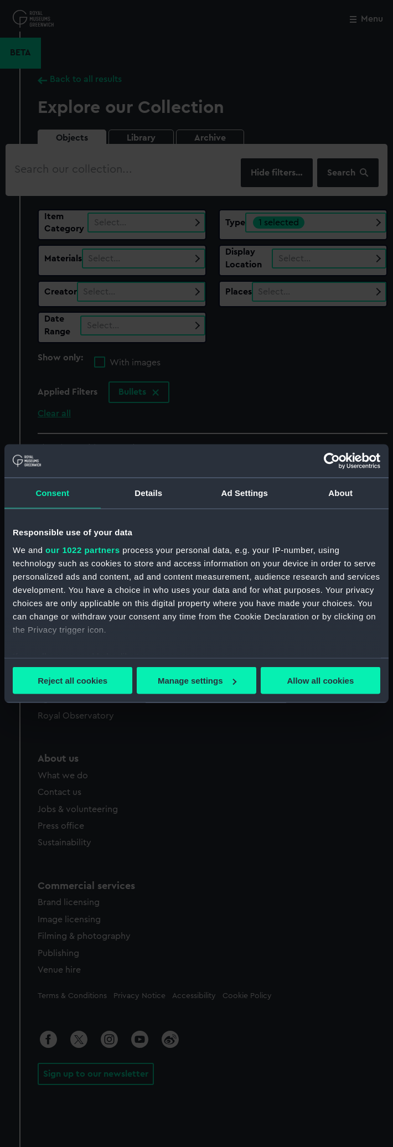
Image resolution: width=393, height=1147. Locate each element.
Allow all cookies (320, 680)
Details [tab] (148, 493)
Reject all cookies (72, 680)
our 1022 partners (82, 549)
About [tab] (340, 493)
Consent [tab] (52, 493)
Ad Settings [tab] (244, 493)
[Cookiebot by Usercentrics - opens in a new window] (331, 461)
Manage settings (197, 680)
